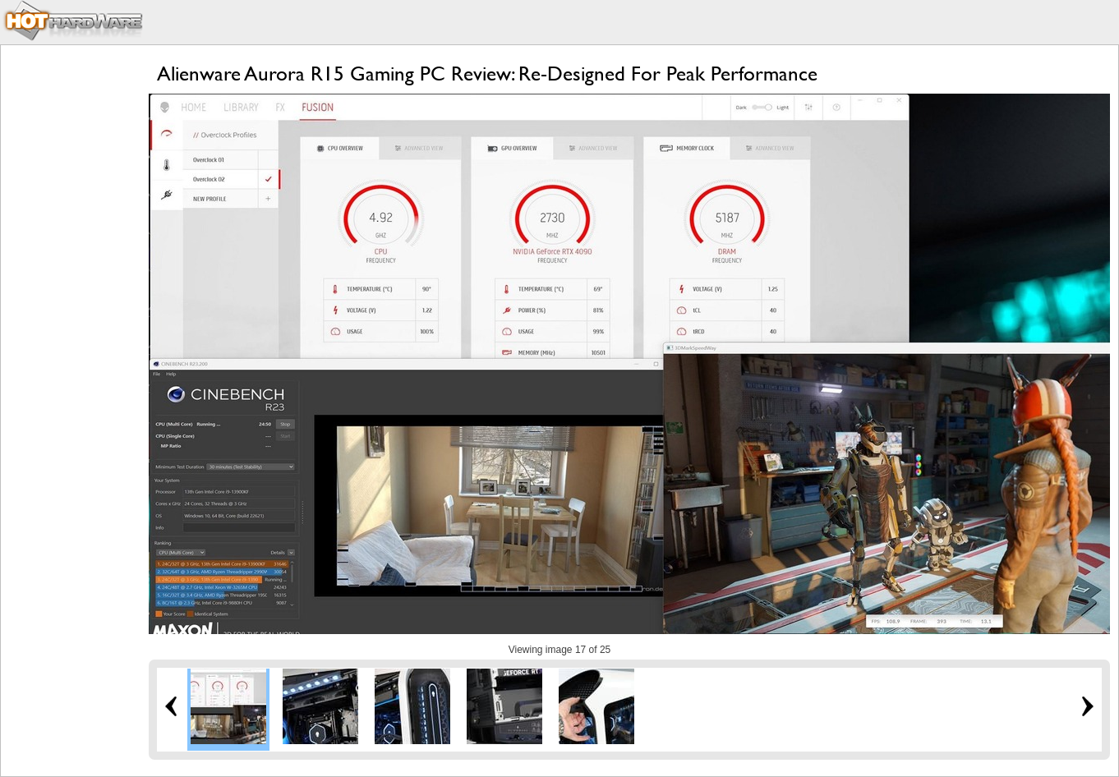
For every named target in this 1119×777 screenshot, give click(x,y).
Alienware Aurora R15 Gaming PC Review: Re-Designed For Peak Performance (487, 73)
